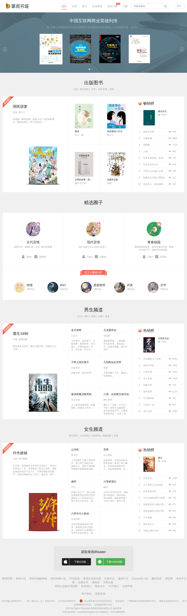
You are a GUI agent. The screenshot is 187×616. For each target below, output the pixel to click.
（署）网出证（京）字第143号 (40, 601)
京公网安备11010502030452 (95, 601)
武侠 (130, 285)
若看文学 (83, 582)
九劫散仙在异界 (112, 362)
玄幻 (79, 316)
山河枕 (75, 449)
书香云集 (108, 582)
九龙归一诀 (148, 404)
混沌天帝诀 (148, 365)
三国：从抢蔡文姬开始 (116, 394)
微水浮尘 (162, 111)
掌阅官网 (7, 578)
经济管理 (102, 89)
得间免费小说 (58, 578)
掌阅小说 (21, 578)
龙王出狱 (147, 411)
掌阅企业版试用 (92, 578)
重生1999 (20, 334)
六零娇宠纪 (109, 481)
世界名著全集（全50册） (155, 158)
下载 (125, 6)
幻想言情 (95, 435)
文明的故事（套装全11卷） (88, 179)
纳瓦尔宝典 (148, 131)
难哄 (73, 481)
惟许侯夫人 (148, 524)
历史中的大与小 (150, 164)
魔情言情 (156, 578)
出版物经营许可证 (103, 604)
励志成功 (84, 89)
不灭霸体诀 (148, 398)
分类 (74, 6)
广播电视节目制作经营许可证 (141, 601)
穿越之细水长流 (150, 530)
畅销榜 (148, 103)
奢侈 (77, 131)
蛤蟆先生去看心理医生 (154, 177)
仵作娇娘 (20, 453)
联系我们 (86, 586)
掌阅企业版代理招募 (66, 586)
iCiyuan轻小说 (140, 578)
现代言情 (93, 242)
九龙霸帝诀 (109, 330)
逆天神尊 (76, 330)
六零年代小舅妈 (80, 513)
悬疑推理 (99, 285)
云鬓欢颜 (147, 138)
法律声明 (127, 586)
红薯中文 (109, 578)
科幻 (63, 285)
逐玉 (160, 458)
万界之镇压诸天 (80, 362)
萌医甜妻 (20, 106)
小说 (75, 89)
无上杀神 (147, 378)
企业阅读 (97, 6)
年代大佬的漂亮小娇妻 (154, 498)
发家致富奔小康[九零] (153, 504)
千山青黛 (147, 517)
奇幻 (86, 316)
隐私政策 (100, 593)
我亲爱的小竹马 (114, 131)
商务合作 (100, 586)
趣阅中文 (123, 578)
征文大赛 (112, 6)
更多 (112, 89)
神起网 (169, 578)
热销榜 (148, 330)
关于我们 (113, 586)
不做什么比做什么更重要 (155, 171)
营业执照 (119, 601)
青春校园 (153, 242)
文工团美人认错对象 (153, 485)
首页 (64, 6)
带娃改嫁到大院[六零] (153, 511)
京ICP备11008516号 (11, 601)
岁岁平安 (147, 478)
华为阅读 (75, 578)
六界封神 (147, 372)
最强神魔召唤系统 (81, 394)
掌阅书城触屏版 (38, 578)
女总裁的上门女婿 (152, 359)
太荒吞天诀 (163, 338)
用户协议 (87, 593)
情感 (29, 285)
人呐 (145, 151)
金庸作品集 (112, 179)
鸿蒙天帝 (147, 385)
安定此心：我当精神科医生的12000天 (161, 184)
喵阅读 (96, 582)
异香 (106, 449)
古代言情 (33, 242)
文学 (93, 89)
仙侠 (100, 316)
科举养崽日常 (149, 491)
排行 (84, 6)
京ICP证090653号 (67, 601)
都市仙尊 (147, 391)
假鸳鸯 (146, 145)
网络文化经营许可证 (169, 601)
